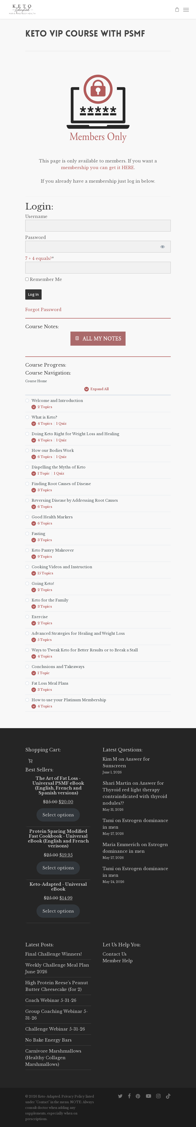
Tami (108, 820)
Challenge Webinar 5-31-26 (55, 1029)
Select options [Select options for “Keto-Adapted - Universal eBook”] (58, 911)
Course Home (36, 381)
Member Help (118, 960)
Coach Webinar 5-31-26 (50, 1000)
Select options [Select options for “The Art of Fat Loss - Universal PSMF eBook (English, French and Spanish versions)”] (58, 814)
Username (36, 216)
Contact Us (115, 954)
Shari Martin (117, 783)
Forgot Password (43, 309)
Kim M (110, 759)
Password (35, 237)
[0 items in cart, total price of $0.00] (30, 761)
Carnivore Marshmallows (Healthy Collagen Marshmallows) (53, 1057)
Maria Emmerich (121, 844)
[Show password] (162, 247)
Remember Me (43, 279)
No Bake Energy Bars (48, 1040)
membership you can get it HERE (97, 167)
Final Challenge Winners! (53, 954)
